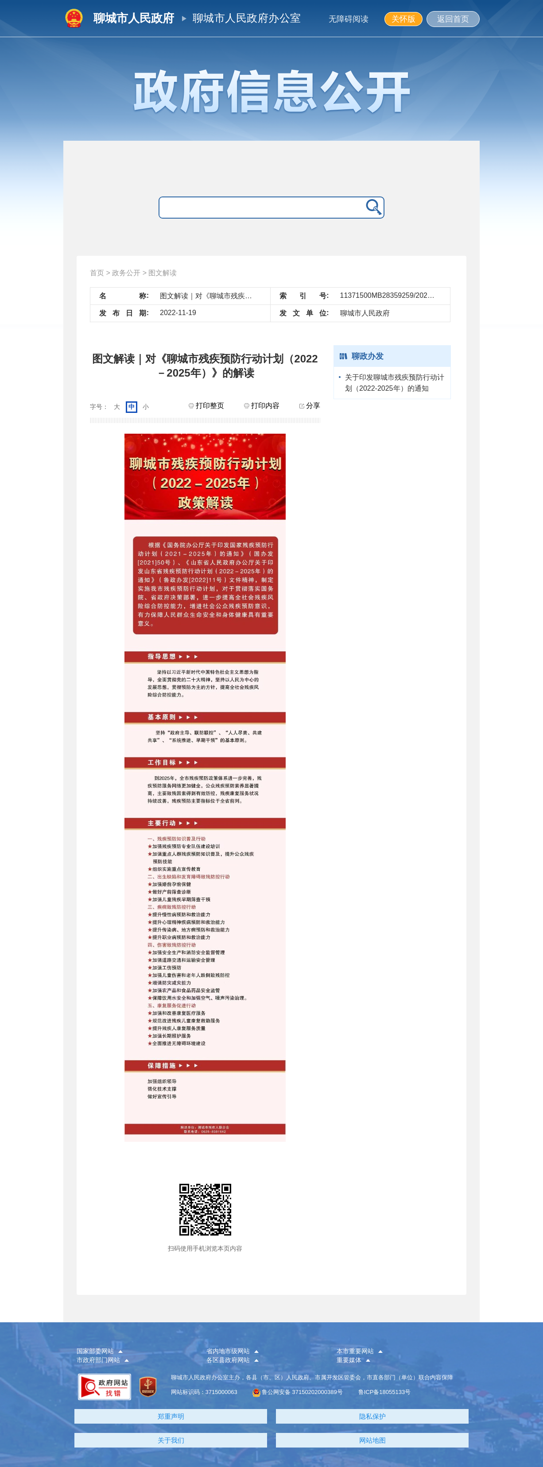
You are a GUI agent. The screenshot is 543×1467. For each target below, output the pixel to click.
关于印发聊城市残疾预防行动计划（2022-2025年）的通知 (394, 382)
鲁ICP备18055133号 (384, 1392)
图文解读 (162, 273)
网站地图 (372, 1440)
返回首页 (453, 19)
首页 (97, 273)
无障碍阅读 (348, 19)
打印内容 (261, 405)
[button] (134, 1351)
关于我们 (171, 1440)
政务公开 (126, 273)
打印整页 (206, 405)
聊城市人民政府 (133, 18)
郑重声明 (171, 1416)
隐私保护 (372, 1416)
